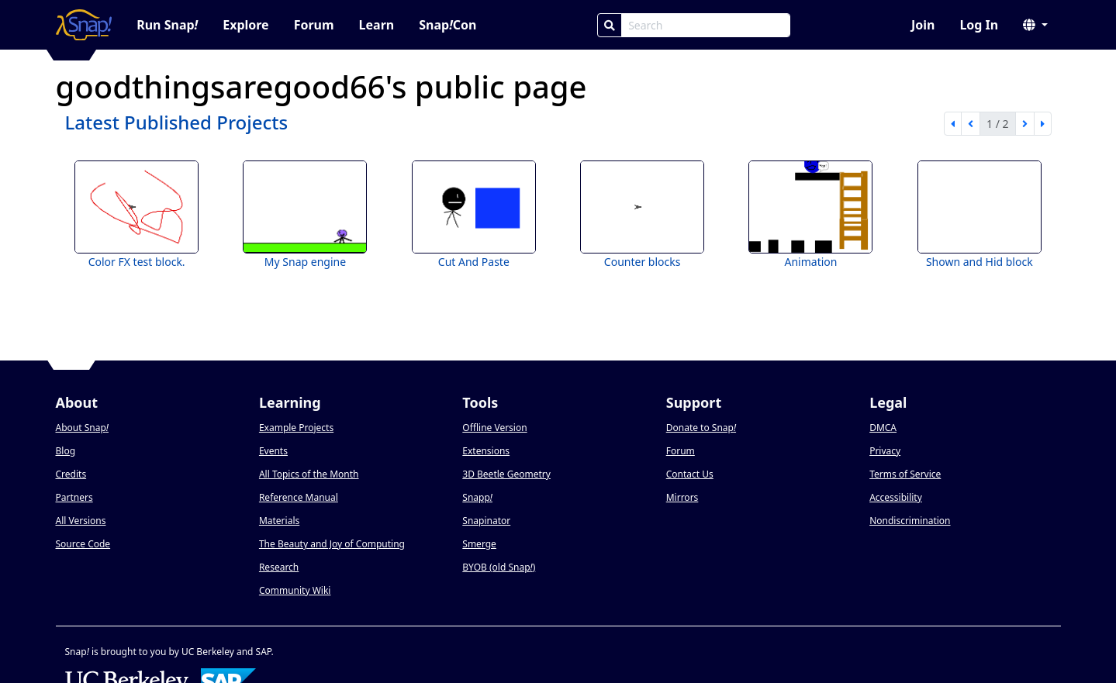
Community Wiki (295, 590)
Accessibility (895, 497)
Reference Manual (298, 497)
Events (273, 450)
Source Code (83, 543)
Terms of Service (905, 474)
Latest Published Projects (177, 122)
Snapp (477, 497)
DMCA (883, 427)
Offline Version (494, 427)
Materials (279, 520)
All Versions (81, 520)
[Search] (609, 25)
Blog (66, 450)
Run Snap (167, 24)
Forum (314, 24)
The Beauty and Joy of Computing (332, 543)
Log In (978, 24)
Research (279, 567)
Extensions (486, 450)
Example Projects (296, 427)
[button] (1035, 24)
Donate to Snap (701, 427)
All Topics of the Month (309, 474)
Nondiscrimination (909, 520)
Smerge (479, 543)
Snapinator (486, 520)
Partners (74, 497)
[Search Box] (705, 25)
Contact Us (689, 474)
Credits (71, 474)
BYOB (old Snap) (498, 567)
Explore (245, 24)
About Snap (82, 427)
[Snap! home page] (84, 24)
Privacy (884, 450)
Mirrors (682, 497)
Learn (377, 24)
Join (923, 24)
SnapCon (447, 24)
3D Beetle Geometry (506, 474)
